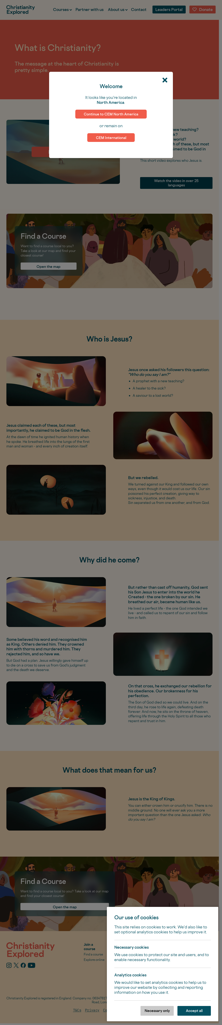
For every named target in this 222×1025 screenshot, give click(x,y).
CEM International (111, 137)
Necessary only (157, 1010)
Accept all (194, 1010)
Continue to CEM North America (111, 114)
